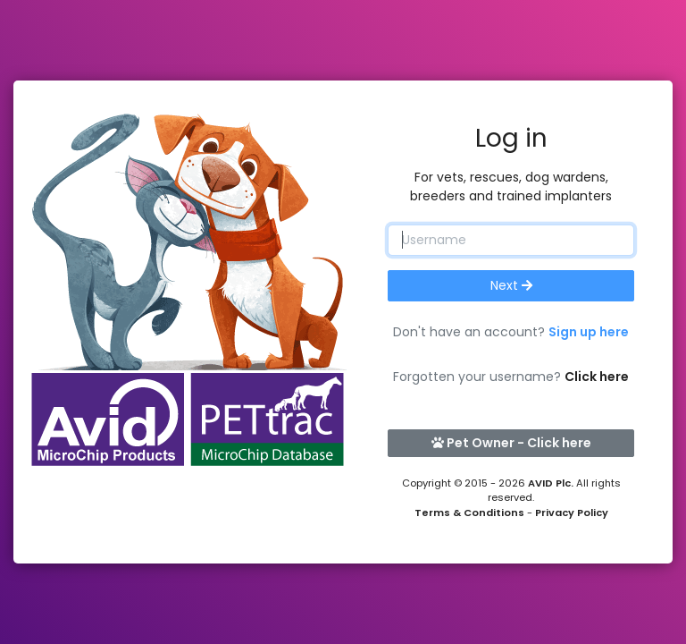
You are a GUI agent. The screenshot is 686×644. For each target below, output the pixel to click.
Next (511, 285)
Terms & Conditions (469, 512)
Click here (597, 377)
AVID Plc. (550, 483)
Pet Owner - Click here (511, 443)
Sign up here (588, 332)
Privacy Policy (571, 512)
